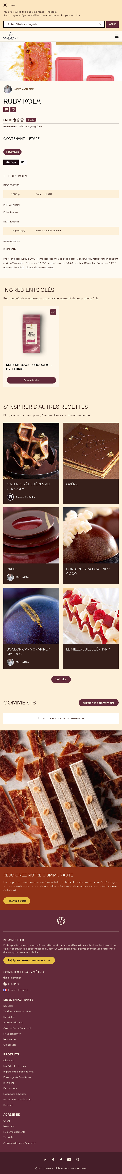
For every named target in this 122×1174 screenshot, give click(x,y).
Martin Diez (22, 577)
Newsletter (9, 1039)
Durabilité (9, 1017)
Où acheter (9, 1044)
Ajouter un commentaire (98, 702)
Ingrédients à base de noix (18, 1071)
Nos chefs (8, 1126)
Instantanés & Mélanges (17, 1099)
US (22, 162)
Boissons (8, 1105)
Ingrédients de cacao (15, 1066)
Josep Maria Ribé (24, 89)
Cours (6, 1120)
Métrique (11, 162)
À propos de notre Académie (19, 1142)
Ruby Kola (13, 151)
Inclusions (8, 1082)
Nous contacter (12, 1033)
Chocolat (8, 1060)
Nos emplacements (14, 1131)
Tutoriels (8, 1137)
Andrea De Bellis (25, 497)
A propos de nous (13, 1022)
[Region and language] (54, 24)
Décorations (10, 1088)
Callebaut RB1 (44, 194)
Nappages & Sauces (14, 1093)
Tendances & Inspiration (17, 1011)
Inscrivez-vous (17, 900)
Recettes (8, 1005)
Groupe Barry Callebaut (17, 1028)
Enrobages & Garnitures (17, 1077)
